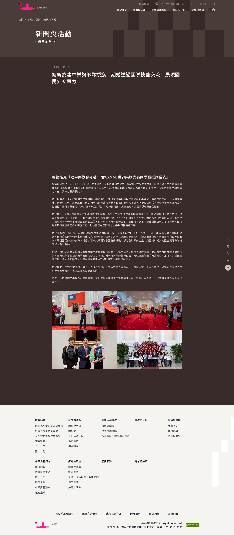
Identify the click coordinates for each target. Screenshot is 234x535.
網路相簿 (73, 446)
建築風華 (173, 430)
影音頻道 (73, 441)
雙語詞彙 (154, 513)
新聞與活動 (33, 19)
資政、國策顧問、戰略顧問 (83, 477)
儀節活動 (73, 482)
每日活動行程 (76, 436)
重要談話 (40, 441)
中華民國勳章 (42, 487)
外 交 (40, 446)
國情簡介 (40, 466)
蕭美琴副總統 (109, 430)
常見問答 (173, 513)
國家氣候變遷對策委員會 (49, 425)
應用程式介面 (113, 513)
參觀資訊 (173, 425)
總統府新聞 (74, 425)
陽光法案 (135, 513)
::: (2, 1)
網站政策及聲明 (64, 513)
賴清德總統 (108, 425)
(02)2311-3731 (174, 527)
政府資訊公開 (89, 513)
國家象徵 (40, 482)
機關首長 (73, 472)
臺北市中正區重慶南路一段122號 (135, 527)
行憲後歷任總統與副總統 (116, 436)
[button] (214, 4)
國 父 (40, 477)
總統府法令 (74, 487)
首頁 (21, 19)
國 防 (40, 451)
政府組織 (40, 492)
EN (202, 3)
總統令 (72, 430)
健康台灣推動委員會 (46, 430)
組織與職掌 (74, 466)
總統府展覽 (174, 436)
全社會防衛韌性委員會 (48, 436)
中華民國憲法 (42, 472)
